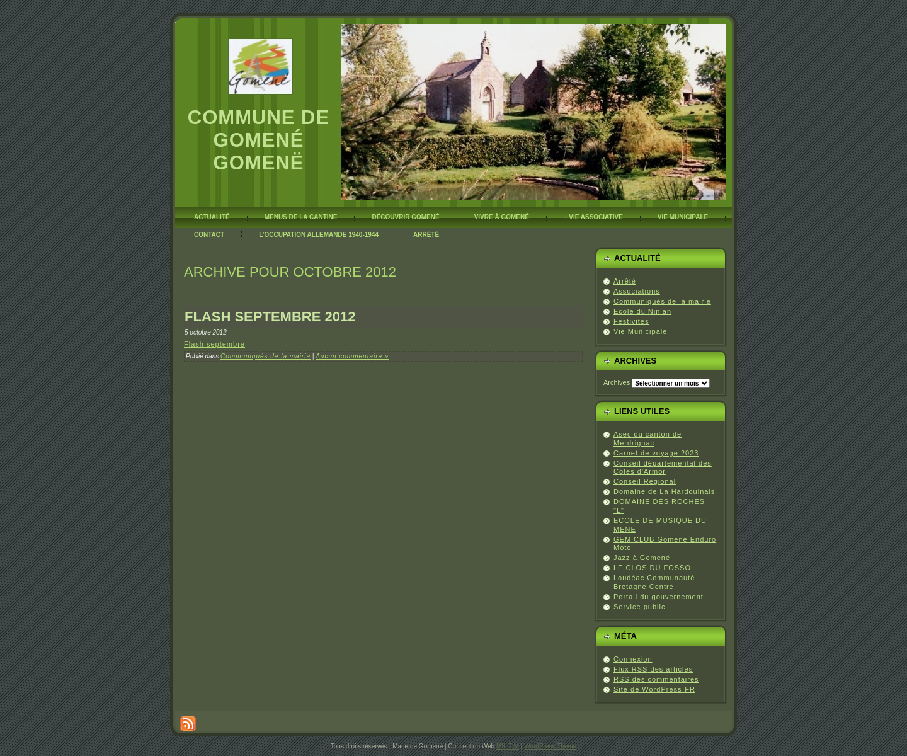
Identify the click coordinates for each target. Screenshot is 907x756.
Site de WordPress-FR (654, 689)
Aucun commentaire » (352, 356)
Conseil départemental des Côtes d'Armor (662, 467)
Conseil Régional (644, 481)
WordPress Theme (550, 746)
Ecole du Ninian (642, 311)
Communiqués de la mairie (265, 356)
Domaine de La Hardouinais (664, 491)
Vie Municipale (640, 331)
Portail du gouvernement (659, 596)
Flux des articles (653, 669)
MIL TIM (507, 746)
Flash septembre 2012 (270, 316)
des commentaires (656, 679)
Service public (639, 606)
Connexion (633, 659)
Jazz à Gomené (641, 557)
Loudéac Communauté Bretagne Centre (654, 582)
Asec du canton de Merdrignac (647, 438)
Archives (616, 382)
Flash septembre (214, 344)
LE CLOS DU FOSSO (652, 567)
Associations (636, 291)
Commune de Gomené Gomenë (258, 140)
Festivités (631, 321)
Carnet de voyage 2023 (656, 453)
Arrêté (624, 281)
